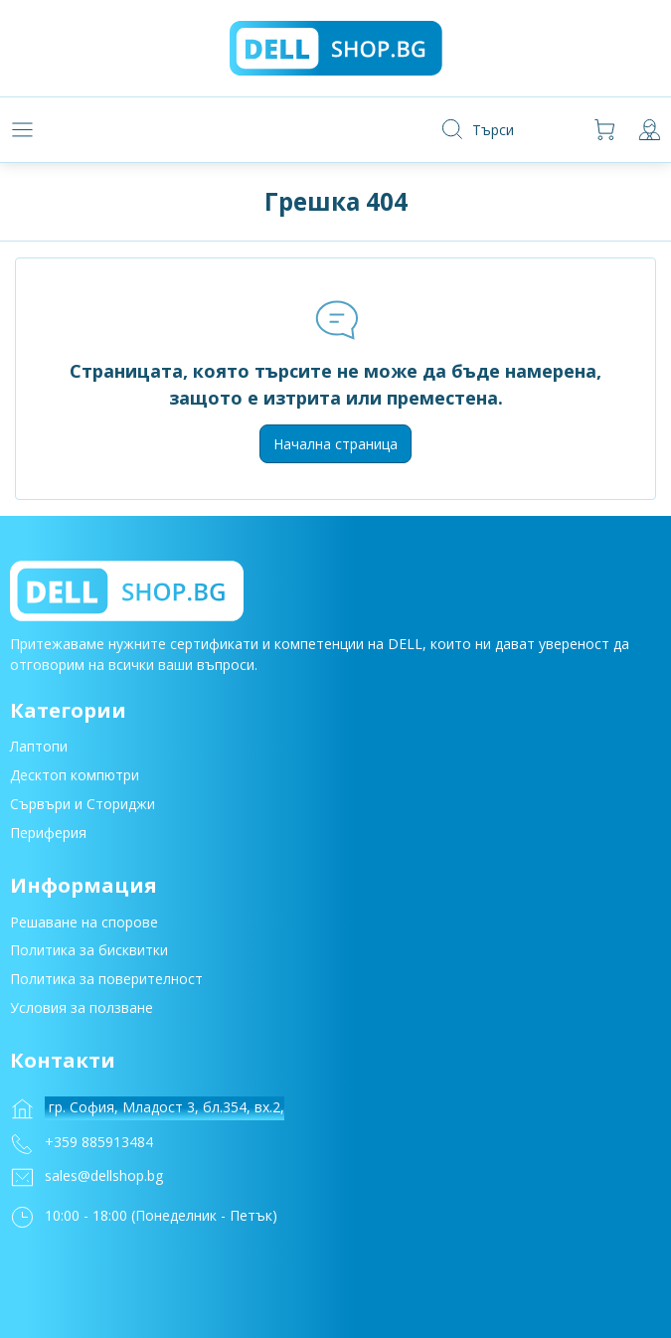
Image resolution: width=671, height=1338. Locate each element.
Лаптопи (39, 749)
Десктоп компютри (74, 777)
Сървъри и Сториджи (82, 806)
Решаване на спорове (84, 924)
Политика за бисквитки (89, 952)
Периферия (48, 834)
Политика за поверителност (106, 981)
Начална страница (335, 443)
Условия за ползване (81, 1010)
